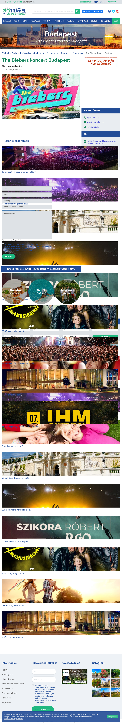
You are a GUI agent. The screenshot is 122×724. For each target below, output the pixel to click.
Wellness (59, 21)
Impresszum (7, 688)
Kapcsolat (6, 702)
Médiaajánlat (7, 674)
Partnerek (6, 698)
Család (94, 21)
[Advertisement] (101, 88)
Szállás (7, 21)
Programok (78, 53)
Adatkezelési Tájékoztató (25, 251)
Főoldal (5, 53)
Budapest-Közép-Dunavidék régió (28, 53)
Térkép (99, 2)
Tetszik (67, 682)
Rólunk (5, 670)
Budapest (65, 53)
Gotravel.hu (75, 671)
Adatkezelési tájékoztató (13, 684)
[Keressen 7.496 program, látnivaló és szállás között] (53, 11)
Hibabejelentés (8, 679)
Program (47, 21)
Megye (24, 21)
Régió (16, 21)
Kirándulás (83, 21)
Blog (116, 21)
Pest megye (52, 53)
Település (35, 21)
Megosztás (80, 682)
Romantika (105, 21)
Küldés (8, 256)
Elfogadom (112, 717)
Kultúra (70, 21)
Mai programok (85, 2)
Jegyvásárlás (112, 2)
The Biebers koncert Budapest (36, 60)
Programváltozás (9, 693)
